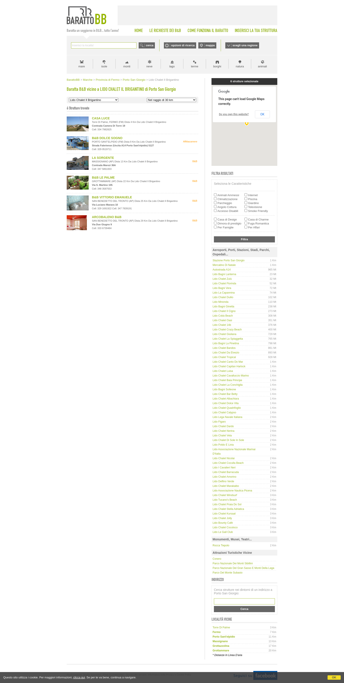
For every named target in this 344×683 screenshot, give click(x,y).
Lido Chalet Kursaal (224, 513)
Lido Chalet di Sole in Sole (228, 440)
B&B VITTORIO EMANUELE (112, 197)
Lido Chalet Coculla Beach (228, 462)
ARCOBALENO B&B (107, 217)
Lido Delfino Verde (223, 481)
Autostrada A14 (222, 269)
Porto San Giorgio (134, 79)
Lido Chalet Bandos (224, 348)
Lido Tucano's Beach (225, 499)
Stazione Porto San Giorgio (228, 260)
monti (126, 66)
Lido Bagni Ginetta (223, 306)
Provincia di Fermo (107, 79)
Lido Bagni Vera (222, 288)
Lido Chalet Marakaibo (226, 486)
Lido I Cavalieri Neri (224, 467)
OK (334, 677)
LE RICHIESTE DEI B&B (165, 30)
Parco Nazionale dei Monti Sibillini (233, 563)
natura (240, 66)
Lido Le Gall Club (223, 532)
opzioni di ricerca (183, 45)
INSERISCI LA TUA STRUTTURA (256, 30)
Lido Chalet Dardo (223, 426)
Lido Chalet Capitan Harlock (229, 366)
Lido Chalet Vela (222, 435)
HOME (138, 30)
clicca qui (79, 677)
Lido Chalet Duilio (223, 297)
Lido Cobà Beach (223, 315)
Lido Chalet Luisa (223, 371)
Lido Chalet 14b (222, 324)
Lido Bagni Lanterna (224, 274)
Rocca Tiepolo (221, 545)
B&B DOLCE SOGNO (107, 138)
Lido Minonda (220, 301)
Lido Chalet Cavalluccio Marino (231, 375)
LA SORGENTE (103, 158)
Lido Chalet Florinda (224, 283)
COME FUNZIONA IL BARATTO (208, 30)
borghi (217, 66)
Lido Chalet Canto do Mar (228, 361)
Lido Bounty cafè (223, 522)
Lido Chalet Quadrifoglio (227, 407)
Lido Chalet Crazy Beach (227, 329)
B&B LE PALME (103, 177)
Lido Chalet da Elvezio (226, 352)
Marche (87, 79)
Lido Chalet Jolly (222, 518)
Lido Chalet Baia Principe (227, 380)
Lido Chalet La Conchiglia (228, 384)
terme (194, 66)
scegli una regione (245, 45)
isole (104, 66)
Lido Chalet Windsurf (225, 495)
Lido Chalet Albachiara (226, 398)
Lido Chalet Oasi (222, 320)
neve (149, 66)
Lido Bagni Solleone (224, 389)
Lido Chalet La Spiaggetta (228, 338)
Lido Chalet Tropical (224, 357)
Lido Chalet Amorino (224, 476)
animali (262, 66)
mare (81, 66)
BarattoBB (73, 79)
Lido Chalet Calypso (224, 412)
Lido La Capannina (224, 292)
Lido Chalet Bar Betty (225, 394)
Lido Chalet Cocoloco (225, 527)
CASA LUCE (101, 118)
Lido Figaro (219, 421)
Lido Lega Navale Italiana (227, 417)
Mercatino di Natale (224, 265)
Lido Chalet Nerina (223, 430)
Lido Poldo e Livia (223, 444)
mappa (210, 45)
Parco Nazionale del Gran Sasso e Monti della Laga (243, 568)
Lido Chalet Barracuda (226, 472)
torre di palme (221, 627)
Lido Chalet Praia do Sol (227, 504)
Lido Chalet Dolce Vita (226, 403)
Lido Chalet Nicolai (224, 458)
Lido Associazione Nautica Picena (232, 490)
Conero (217, 558)
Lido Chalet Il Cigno (224, 311)
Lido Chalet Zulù (222, 278)
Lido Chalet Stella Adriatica (228, 509)
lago (172, 66)
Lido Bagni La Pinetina (226, 343)
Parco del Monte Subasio (227, 572)
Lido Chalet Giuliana (224, 334)
